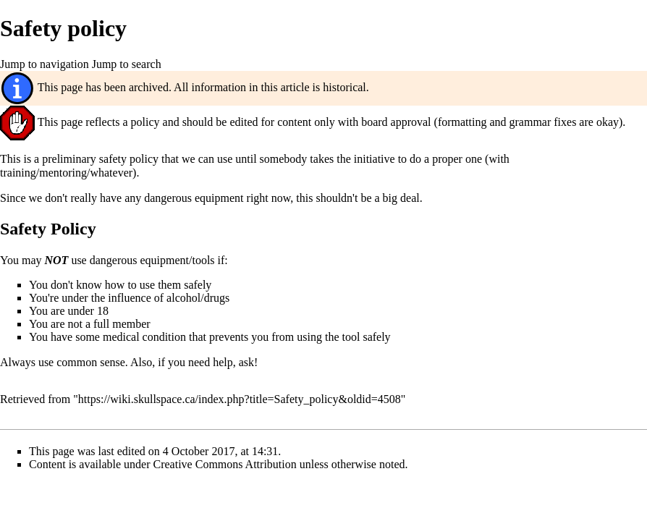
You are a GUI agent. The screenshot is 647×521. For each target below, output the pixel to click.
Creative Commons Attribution (225, 464)
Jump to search (126, 64)
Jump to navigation (44, 64)
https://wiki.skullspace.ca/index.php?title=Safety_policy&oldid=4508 (239, 399)
